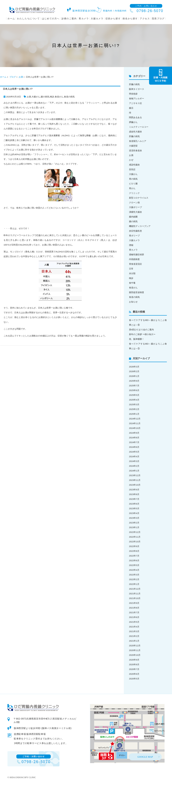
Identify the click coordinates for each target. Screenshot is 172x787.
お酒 (21, 77)
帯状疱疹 (133, 94)
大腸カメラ (97, 18)
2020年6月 (134, 674)
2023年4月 (134, 513)
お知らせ (133, 302)
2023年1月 (134, 527)
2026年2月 (134, 371)
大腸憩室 (133, 146)
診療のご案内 (69, 18)
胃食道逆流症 (135, 264)
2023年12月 (134, 475)
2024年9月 (134, 433)
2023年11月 (134, 480)
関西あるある (135, 117)
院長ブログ (158, 18)
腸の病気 (45, 96)
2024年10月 (134, 428)
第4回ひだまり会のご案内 (141, 329)
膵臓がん (133, 122)
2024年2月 (134, 466)
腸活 (131, 108)
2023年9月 (134, 489)
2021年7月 (134, 612)
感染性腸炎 (134, 164)
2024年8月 (134, 437)
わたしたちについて (28, 18)
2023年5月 (134, 508)
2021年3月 (134, 631)
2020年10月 (134, 655)
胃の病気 (133, 179)
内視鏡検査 (134, 259)
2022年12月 (134, 532)
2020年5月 (134, 678)
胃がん (132, 188)
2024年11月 (134, 423)
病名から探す (130, 18)
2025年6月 (134, 390)
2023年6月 (134, 504)
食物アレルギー (136, 98)
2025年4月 (134, 400)
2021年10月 (134, 598)
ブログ (12, 77)
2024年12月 (134, 418)
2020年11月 (134, 650)
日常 (131, 268)
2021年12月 (134, 589)
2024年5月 (134, 452)
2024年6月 (134, 447)
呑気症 (132, 169)
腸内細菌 (133, 216)
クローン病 (134, 202)
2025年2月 (134, 409)
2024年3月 (134, 461)
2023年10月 (134, 485)
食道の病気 (69, 96)
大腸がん (36, 96)
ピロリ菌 (133, 183)
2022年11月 (134, 537)
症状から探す (113, 18)
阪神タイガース (136, 89)
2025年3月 (134, 404)
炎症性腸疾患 (135, 231)
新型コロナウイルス (138, 198)
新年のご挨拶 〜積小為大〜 (142, 334)
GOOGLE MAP (145, 757)
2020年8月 (134, 664)
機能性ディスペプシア (139, 226)
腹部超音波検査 (136, 292)
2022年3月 (134, 574)
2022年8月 (134, 551)
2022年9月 (134, 546)
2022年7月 (134, 556)
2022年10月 (134, 541)
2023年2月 (134, 522)
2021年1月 (134, 641)
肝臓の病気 (134, 84)
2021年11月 (134, 593)
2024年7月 (134, 442)
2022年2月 (134, 579)
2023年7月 (134, 499)
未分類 (132, 273)
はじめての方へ (50, 18)
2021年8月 (134, 608)
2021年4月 (134, 626)
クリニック (134, 193)
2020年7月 (134, 669)
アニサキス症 (135, 103)
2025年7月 (134, 385)
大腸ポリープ (135, 207)
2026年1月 (134, 376)
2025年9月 (134, 381)
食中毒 (132, 283)
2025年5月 (134, 395)
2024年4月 (134, 456)
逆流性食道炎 (135, 150)
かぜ (131, 160)
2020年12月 (134, 645)
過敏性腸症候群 (136, 254)
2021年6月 (134, 617)
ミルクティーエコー (138, 127)
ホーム (11, 18)
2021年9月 (134, 603)
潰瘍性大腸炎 (135, 212)
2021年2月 (134, 636)
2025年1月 (134, 414)
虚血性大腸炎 (135, 131)
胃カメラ (84, 18)
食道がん (59, 96)
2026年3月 (134, 366)
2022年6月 (134, 560)
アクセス (145, 18)
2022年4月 (134, 570)
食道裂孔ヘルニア (137, 141)
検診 (52, 96)
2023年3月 (134, 518)
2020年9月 (134, 660)
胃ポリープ (134, 235)
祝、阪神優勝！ (136, 339)
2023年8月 (134, 494)
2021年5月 (134, 622)
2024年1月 (134, 470)
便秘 (131, 245)
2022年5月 (134, 565)
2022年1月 (134, 584)
